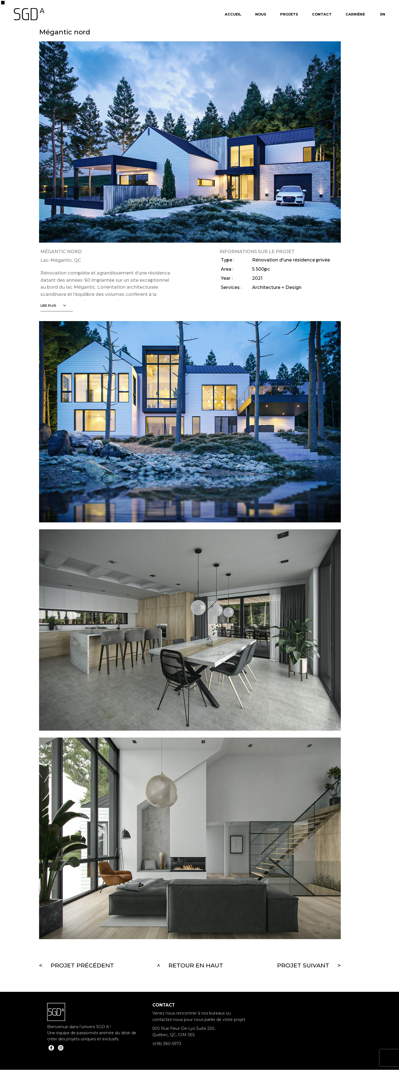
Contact (322, 14)
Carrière (355, 14)
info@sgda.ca (165, 1052)
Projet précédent (82, 965)
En (382, 14)
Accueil (233, 14)
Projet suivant (303, 965)
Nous (260, 14)
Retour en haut (195, 965)
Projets (289, 14)
